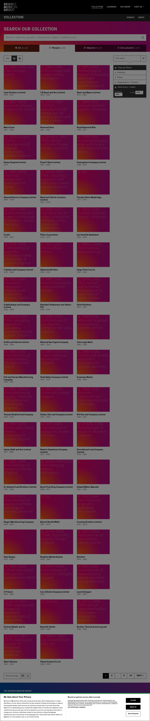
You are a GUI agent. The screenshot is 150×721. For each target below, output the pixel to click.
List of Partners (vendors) (77, 711)
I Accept (133, 704)
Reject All (133, 711)
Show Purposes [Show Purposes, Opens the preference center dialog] (133, 717)
